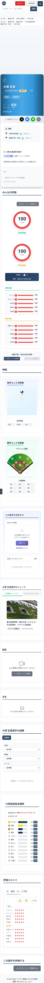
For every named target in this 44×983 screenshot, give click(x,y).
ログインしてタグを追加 (15, 178)
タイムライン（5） (32, 593)
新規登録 (31, 3)
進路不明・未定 (5, 24)
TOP (3, 19)
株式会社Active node (24, 982)
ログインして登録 (22, 674)
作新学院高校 (14, 134)
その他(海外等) (30, 22)
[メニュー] (40, 3)
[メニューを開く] (1, 491)
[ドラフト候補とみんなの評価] (4, 3)
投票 (35, 822)
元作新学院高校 (11, 91)
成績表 (6, 738)
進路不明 (11, 18)
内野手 (22, 18)
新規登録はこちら (22, 548)
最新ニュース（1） (12, 593)
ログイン (20, 3)
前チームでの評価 (12, 358)
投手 (17, 18)
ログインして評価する (28, 204)
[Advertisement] (22, 48)
